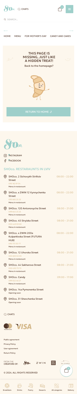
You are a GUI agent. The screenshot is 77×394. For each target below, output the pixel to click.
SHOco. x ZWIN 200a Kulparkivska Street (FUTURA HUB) (25, 236)
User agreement (11, 348)
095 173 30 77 (15, 243)
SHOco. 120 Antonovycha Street (27, 208)
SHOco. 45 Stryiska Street (23, 220)
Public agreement (11, 339)
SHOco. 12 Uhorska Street (23, 252)
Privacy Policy (10, 344)
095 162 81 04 (14, 183)
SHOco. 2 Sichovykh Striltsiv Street (25, 178)
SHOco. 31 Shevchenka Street (26, 298)
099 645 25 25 (15, 212)
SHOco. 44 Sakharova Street (25, 264)
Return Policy (9, 353)
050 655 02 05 (15, 256)
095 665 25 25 (15, 199)
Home (7, 36)
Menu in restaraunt (17, 186)
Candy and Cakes (60, 36)
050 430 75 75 (15, 268)
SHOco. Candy (17, 277)
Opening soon (15, 293)
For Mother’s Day (35, 36)
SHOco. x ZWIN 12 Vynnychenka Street (27, 194)
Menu (17, 36)
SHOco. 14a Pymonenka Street (26, 289)
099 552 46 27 (15, 280)
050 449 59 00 (15, 224)
